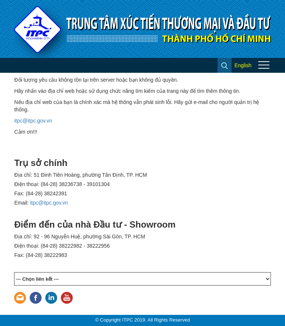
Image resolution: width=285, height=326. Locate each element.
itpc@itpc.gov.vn (33, 121)
